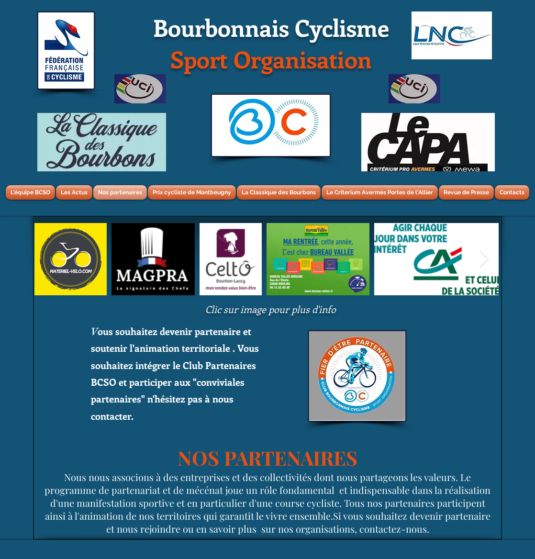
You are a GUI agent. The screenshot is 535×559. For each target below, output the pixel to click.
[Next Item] (484, 259)
